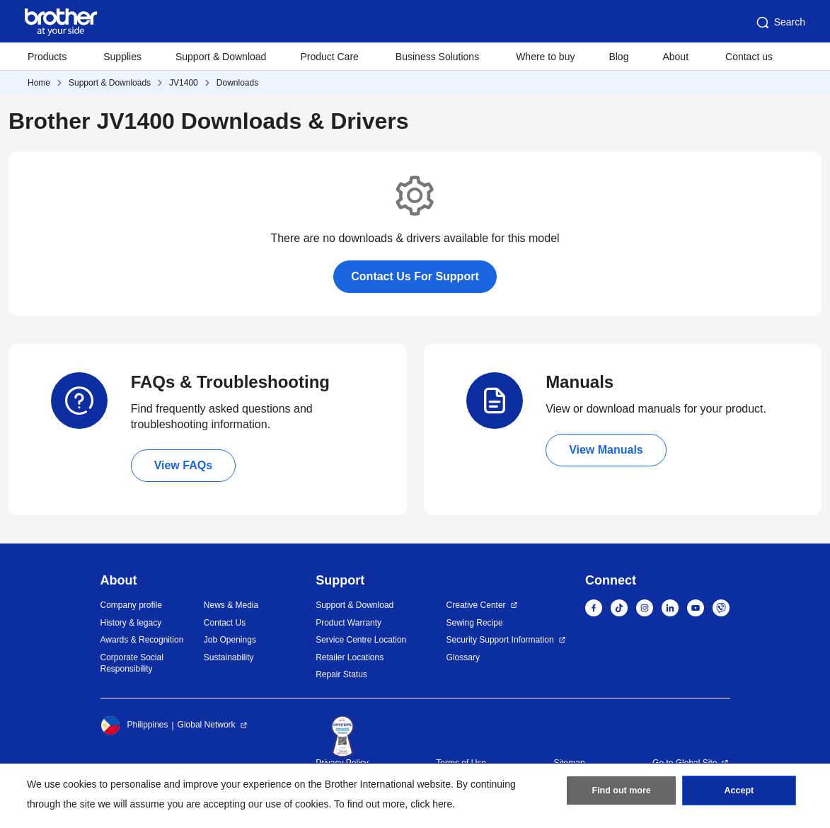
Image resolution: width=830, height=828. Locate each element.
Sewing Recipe (474, 623)
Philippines (134, 725)
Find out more (621, 793)
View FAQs (183, 465)
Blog (618, 56)
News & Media (231, 605)
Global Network (207, 725)
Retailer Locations (350, 657)
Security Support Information (500, 640)
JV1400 (183, 83)
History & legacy (131, 623)
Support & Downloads (110, 83)
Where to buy (545, 56)
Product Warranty (348, 623)
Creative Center (476, 605)
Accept (739, 793)
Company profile (131, 605)
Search (779, 22)
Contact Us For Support (414, 276)
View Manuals (606, 450)
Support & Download (220, 56)
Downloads (237, 83)
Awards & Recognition (142, 640)
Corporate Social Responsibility (131, 663)
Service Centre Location (361, 640)
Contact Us (225, 623)
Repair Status (341, 674)
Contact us (749, 56)
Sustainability (229, 657)
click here (431, 804)
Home (39, 83)
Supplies (122, 56)
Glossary (463, 657)
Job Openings (230, 640)
